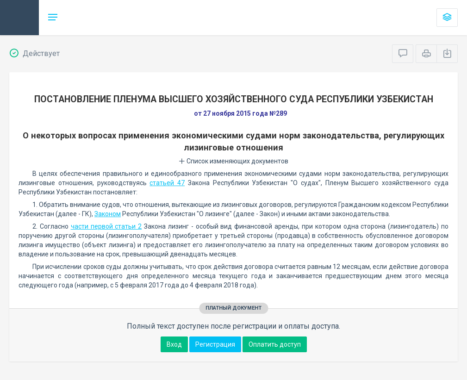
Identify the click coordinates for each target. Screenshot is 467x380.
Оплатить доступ (275, 344)
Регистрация (215, 344)
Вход (174, 344)
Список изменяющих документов (233, 161)
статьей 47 (167, 183)
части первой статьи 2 (106, 226)
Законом (107, 214)
